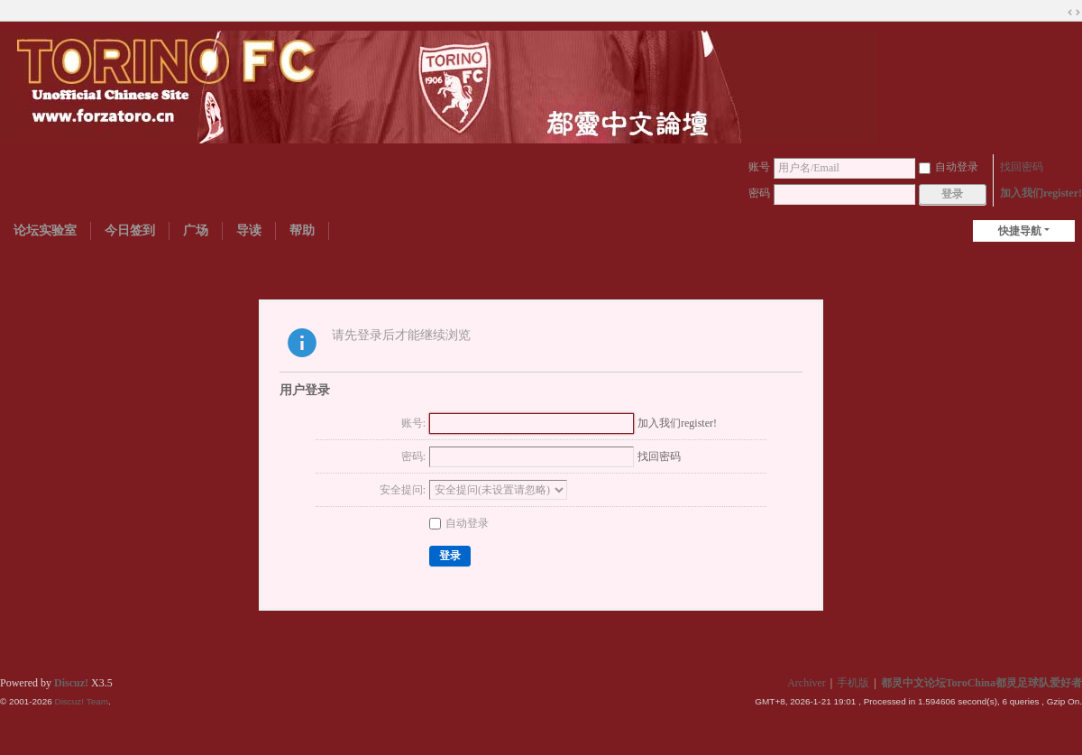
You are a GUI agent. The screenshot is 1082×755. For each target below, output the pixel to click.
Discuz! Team (81, 701)
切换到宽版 (1074, 13)
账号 (759, 167)
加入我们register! (1041, 193)
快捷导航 (1019, 231)
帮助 (302, 230)
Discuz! (71, 683)
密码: (413, 456)
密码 (759, 193)
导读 (248, 230)
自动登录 (948, 167)
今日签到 (130, 230)
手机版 (853, 683)
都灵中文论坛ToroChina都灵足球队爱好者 (981, 683)
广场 (195, 230)
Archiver (806, 683)
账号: (413, 423)
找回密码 (1021, 167)
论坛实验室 (45, 230)
